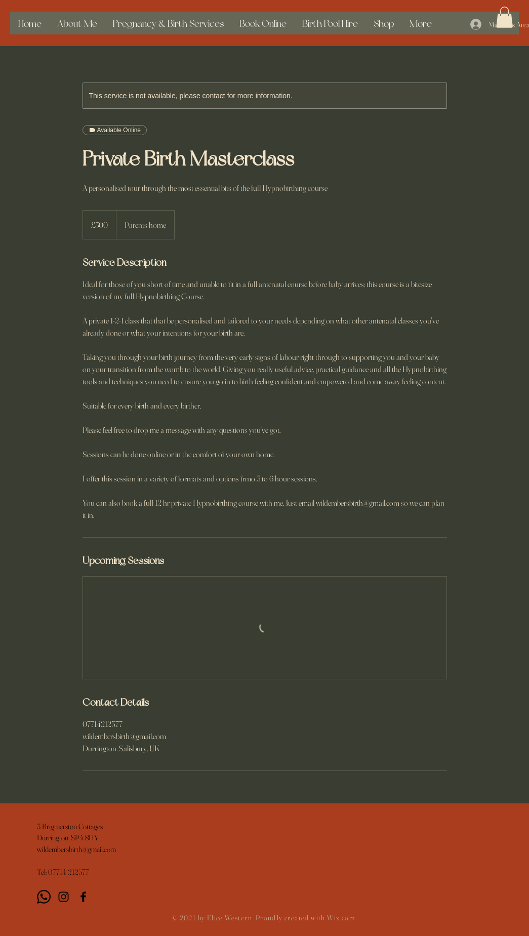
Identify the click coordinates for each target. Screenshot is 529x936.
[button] (504, 17)
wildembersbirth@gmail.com (76, 849)
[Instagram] (63, 897)
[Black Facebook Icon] (83, 897)
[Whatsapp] (44, 897)
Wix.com (341, 917)
